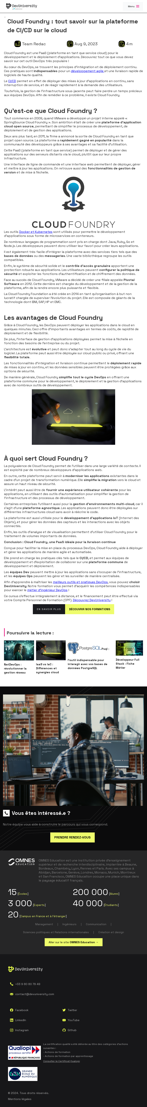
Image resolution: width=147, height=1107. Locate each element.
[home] (21, 6)
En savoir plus (49, 609)
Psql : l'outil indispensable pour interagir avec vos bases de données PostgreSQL (88, 658)
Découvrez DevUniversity (92, 600)
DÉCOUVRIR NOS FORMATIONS (89, 609)
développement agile (87, 71)
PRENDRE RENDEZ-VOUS (72, 837)
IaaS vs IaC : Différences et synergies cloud (47, 668)
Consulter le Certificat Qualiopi (61, 1061)
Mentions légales (19, 1099)
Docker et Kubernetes (35, 232)
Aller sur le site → (74, 942)
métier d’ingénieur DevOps (47, 590)
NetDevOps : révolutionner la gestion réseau (15, 668)
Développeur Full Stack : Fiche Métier (127, 663)
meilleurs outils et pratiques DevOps (80, 582)
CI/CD (12, 81)
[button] (133, 6)
